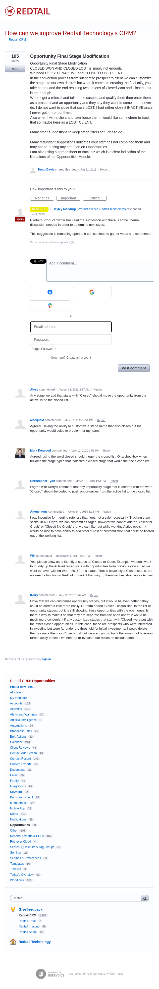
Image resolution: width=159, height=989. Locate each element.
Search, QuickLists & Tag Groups (32, 847)
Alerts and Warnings (23, 714)
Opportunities (43, 681)
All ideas (15, 692)
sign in (46, 659)
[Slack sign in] (50, 305)
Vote (15, 69)
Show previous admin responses (52, 242)
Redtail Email (28, 921)
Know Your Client (21, 797)
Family (14, 781)
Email (14, 775)
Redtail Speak (28, 932)
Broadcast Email (21, 731)
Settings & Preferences (25, 858)
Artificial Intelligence (23, 720)
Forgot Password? (44, 349)
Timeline (15, 869)
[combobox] (77, 898)
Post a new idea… (23, 687)
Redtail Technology (35, 942)
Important (70, 198)
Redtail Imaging (29, 926)
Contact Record (20, 758)
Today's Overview (22, 874)
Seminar (15, 852)
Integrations (18, 786)
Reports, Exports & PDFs (27, 836)
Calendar (16, 742)
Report (97, 389)
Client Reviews (20, 747)
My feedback (18, 698)
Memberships (19, 803)
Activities (16, 709)
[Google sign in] (92, 292)
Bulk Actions (18, 736)
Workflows (17, 880)
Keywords (16, 792)
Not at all (44, 198)
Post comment (134, 368)
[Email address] (71, 326)
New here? (71, 357)
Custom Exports (20, 764)
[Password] (71, 339)
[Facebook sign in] (50, 292)
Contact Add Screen (23, 753)
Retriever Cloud (20, 841)
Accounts (16, 703)
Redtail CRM (20, 681)
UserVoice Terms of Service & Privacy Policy (96, 973)
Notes (14, 814)
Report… (105, 169)
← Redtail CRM (15, 39)
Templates (17, 863)
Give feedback (30, 909)
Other (14, 830)
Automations (18, 725)
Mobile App (17, 808)
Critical (98, 198)
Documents (17, 770)
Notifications (18, 819)
